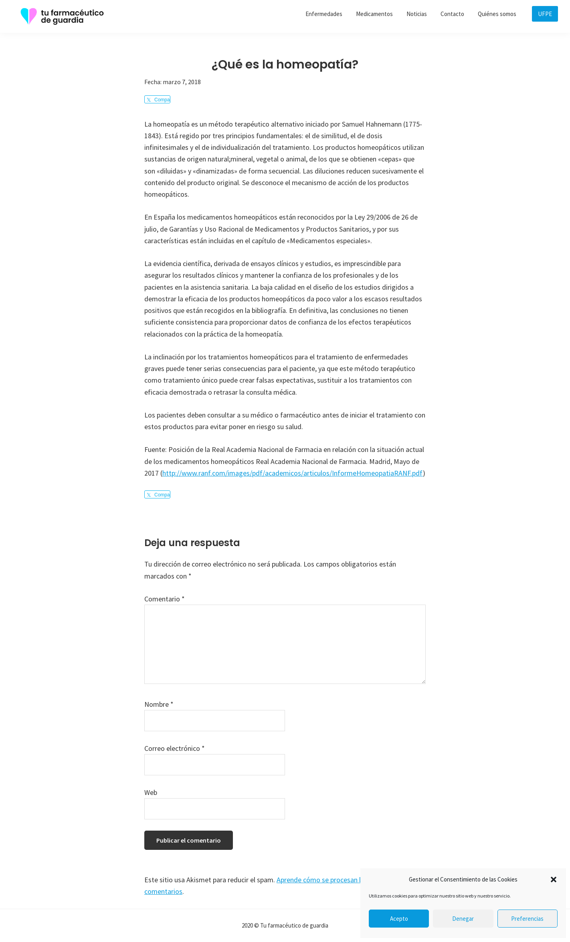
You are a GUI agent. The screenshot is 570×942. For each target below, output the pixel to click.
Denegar (463, 918)
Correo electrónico (174, 748)
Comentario (164, 598)
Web (150, 792)
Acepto (399, 918)
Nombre (159, 704)
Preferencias (527, 918)
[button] (554, 879)
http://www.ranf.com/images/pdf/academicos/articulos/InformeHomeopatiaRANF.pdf (292, 473)
